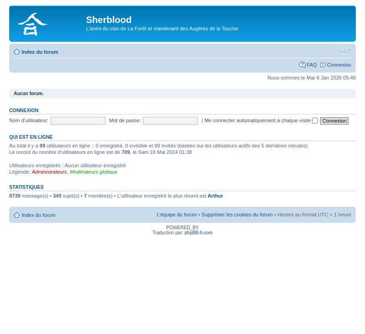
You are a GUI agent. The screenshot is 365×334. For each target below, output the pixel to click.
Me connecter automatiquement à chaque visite (261, 120)
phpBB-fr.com (199, 232)
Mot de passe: (125, 120)
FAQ (312, 65)
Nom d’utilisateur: (28, 120)
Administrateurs (49, 172)
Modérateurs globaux (93, 172)
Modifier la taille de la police (344, 50)
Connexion (339, 65)
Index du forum (40, 52)
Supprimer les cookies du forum (237, 214)
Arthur (215, 195)
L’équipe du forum (176, 214)
